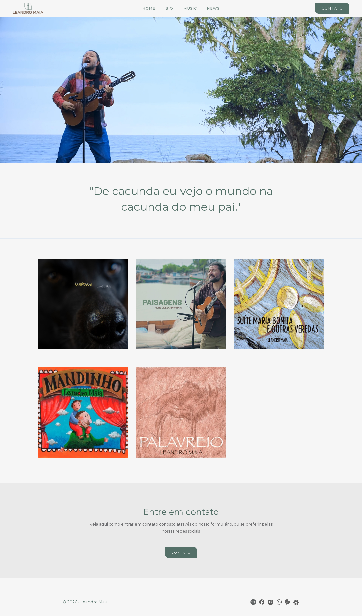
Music (190, 8)
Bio (169, 8)
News (213, 8)
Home (148, 8)
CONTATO (181, 552)
